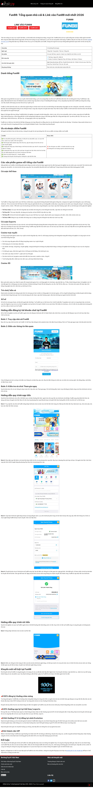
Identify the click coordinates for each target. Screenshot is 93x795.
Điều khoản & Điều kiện (7, 775)
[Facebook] (48, 789)
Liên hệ (3, 777)
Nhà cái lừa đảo (5, 780)
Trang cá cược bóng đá (46, 3)
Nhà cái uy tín (34, 3)
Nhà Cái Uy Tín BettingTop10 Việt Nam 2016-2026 (18, 792)
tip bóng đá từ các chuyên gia (74, 758)
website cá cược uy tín (7, 41)
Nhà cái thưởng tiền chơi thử (55, 772)
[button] (38, 3)
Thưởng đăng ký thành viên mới (56, 769)
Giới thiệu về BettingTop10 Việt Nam (11, 769)
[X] (51, 789)
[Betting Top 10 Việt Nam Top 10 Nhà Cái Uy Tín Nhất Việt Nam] (7, 3)
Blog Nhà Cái (58, 3)
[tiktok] (54, 789)
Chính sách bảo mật (6, 772)
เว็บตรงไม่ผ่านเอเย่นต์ (38, 792)
